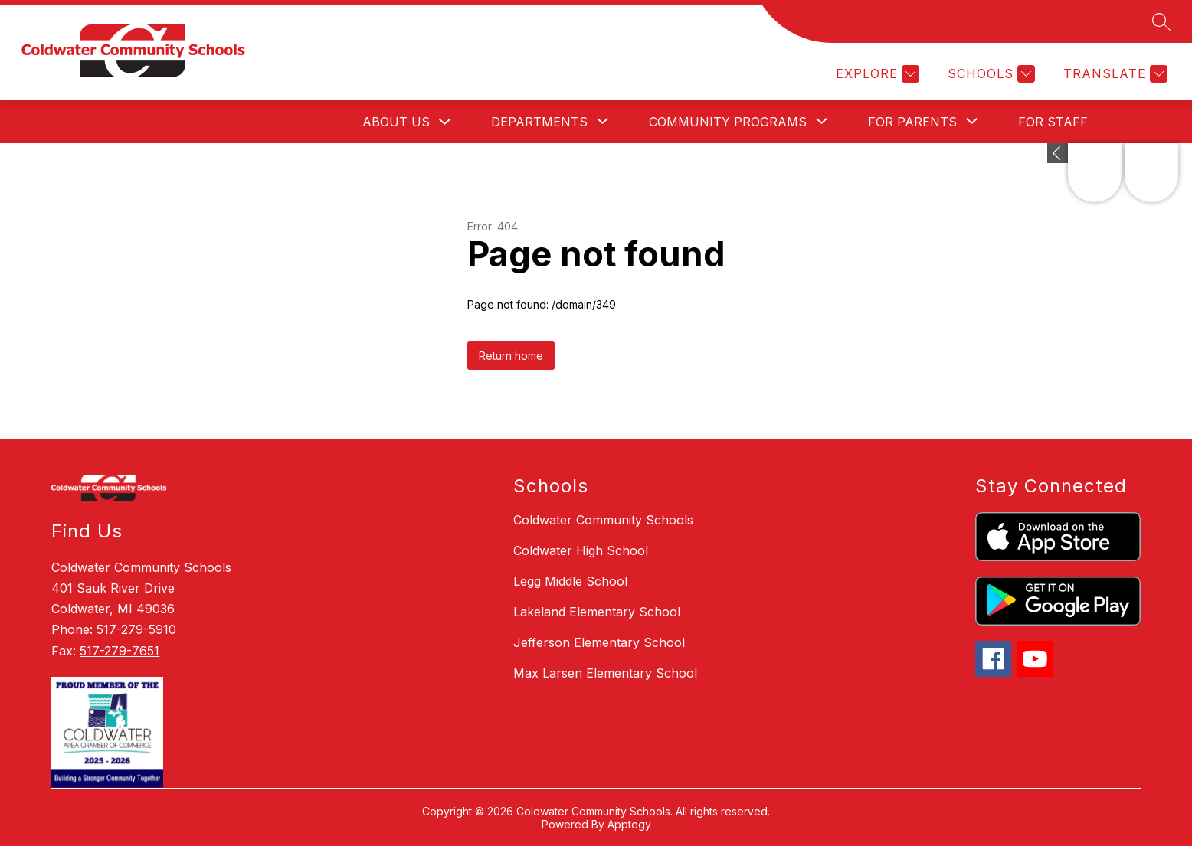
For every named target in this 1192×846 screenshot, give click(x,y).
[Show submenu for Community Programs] (728, 122)
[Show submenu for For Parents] (912, 122)
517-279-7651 (119, 650)
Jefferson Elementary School (599, 642)
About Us (396, 121)
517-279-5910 (136, 629)
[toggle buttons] (1057, 153)
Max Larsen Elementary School (605, 673)
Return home (511, 355)
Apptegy (629, 824)
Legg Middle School (570, 581)
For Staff (1053, 121)
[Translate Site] (1113, 73)
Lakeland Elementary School (596, 611)
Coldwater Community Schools (603, 520)
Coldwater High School (580, 550)
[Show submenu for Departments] (539, 122)
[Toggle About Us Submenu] (445, 122)
